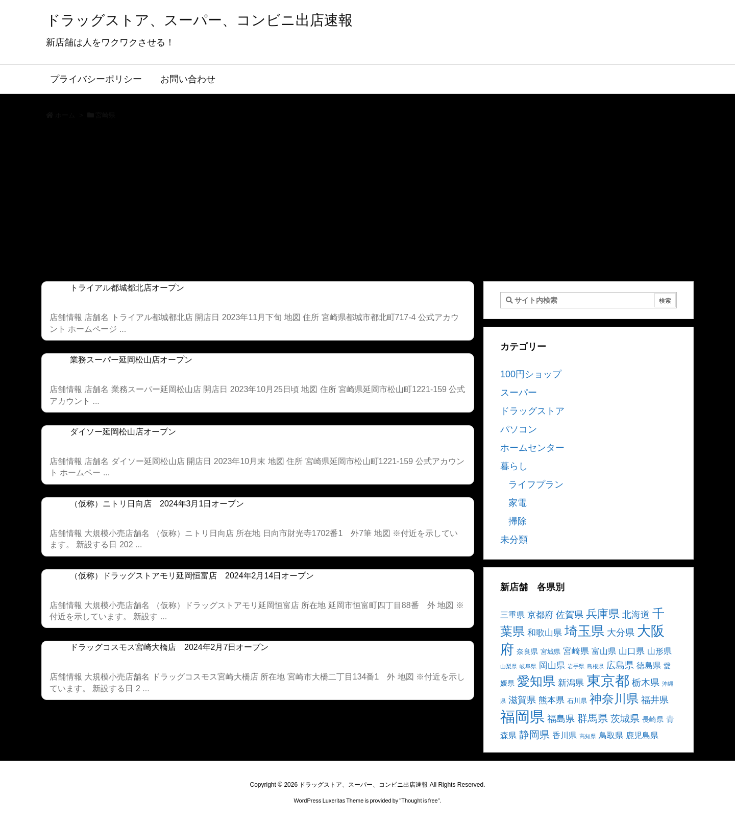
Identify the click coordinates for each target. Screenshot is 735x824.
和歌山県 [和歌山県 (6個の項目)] (544, 633)
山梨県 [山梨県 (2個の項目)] (508, 666)
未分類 (514, 540)
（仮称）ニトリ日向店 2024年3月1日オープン (157, 503)
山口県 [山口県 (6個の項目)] (632, 651)
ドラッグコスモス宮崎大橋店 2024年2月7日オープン (169, 647)
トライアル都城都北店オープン (127, 287)
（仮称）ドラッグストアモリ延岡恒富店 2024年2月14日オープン (192, 575)
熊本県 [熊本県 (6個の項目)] (551, 700)
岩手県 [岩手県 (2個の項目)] (576, 666)
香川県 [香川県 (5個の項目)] (564, 735)
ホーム (65, 115)
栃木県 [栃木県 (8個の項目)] (645, 682)
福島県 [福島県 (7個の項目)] (561, 719)
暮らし (514, 466)
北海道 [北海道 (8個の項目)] (636, 614)
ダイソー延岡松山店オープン (123, 431)
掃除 (517, 521)
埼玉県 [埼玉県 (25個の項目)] (584, 631)
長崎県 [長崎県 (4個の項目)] (653, 719)
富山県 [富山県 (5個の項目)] (604, 651)
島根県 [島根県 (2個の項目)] (595, 666)
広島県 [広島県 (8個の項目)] (620, 665)
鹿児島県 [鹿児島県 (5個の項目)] (642, 735)
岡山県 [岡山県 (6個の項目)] (552, 665)
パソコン (518, 429)
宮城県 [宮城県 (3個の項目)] (550, 652)
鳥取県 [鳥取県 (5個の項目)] (611, 735)
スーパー (518, 392)
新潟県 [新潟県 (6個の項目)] (571, 683)
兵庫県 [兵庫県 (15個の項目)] (603, 614)
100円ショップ (530, 374)
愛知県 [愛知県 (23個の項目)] (536, 681)
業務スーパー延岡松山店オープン (131, 359)
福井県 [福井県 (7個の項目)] (655, 700)
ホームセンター (532, 448)
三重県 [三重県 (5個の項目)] (512, 615)
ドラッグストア (532, 411)
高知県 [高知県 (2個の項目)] (587, 736)
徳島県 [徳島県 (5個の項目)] (648, 665)
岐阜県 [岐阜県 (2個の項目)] (528, 666)
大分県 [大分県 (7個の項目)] (620, 632)
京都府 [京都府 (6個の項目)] (540, 615)
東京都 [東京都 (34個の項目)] (607, 681)
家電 (517, 503)
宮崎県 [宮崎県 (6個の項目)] (576, 651)
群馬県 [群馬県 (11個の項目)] (592, 718)
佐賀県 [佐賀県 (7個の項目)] (569, 615)
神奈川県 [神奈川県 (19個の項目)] (614, 699)
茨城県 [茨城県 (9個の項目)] (625, 718)
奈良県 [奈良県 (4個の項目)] (527, 651)
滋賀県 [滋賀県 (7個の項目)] (522, 700)
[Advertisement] (367, 204)
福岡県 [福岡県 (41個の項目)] (522, 716)
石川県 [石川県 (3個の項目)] (577, 701)
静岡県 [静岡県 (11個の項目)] (534, 734)
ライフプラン (536, 484)
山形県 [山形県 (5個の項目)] (659, 651)
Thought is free (419, 800)
